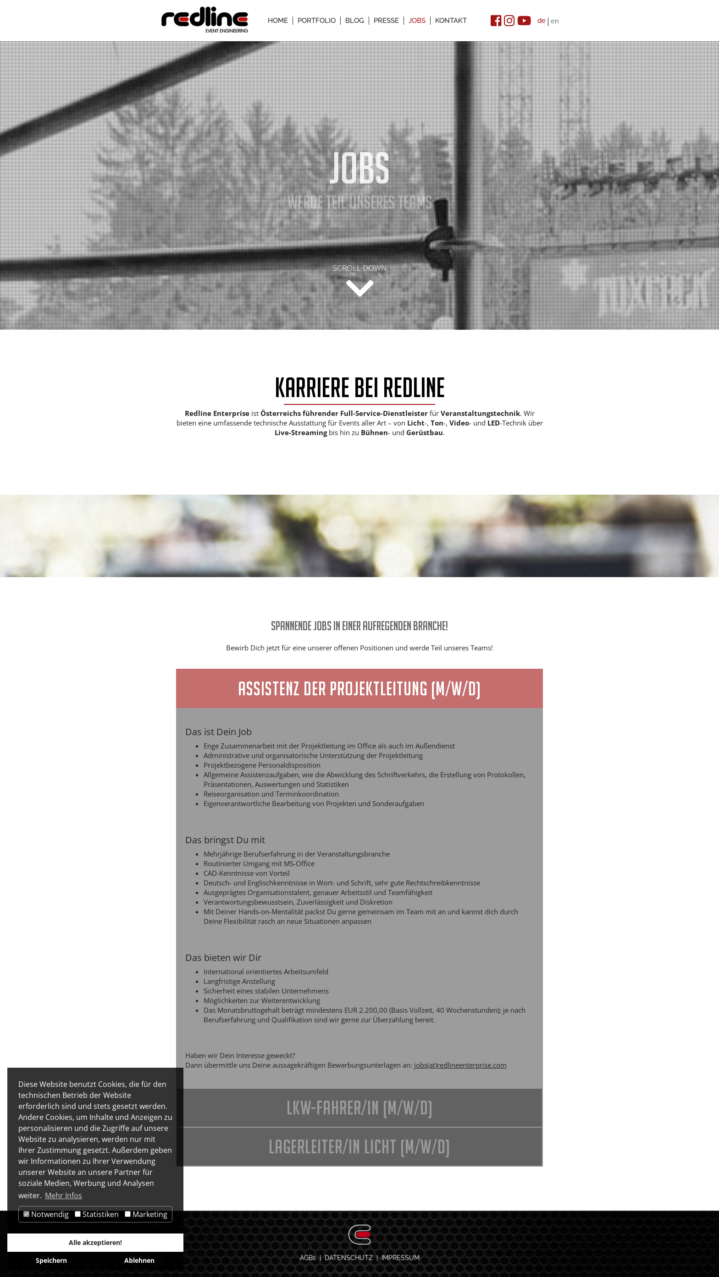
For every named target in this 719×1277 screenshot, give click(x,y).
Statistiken (97, 1214)
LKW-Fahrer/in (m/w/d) (360, 1107)
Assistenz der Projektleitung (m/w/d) (359, 688)
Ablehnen (139, 1260)
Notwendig (46, 1214)
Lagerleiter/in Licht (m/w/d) (359, 1146)
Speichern (51, 1260)
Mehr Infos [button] (63, 1195)
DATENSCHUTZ (349, 1257)
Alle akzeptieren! (95, 1242)
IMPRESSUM (401, 1257)
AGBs (308, 1257)
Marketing (146, 1214)
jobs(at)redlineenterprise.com (460, 1065)
